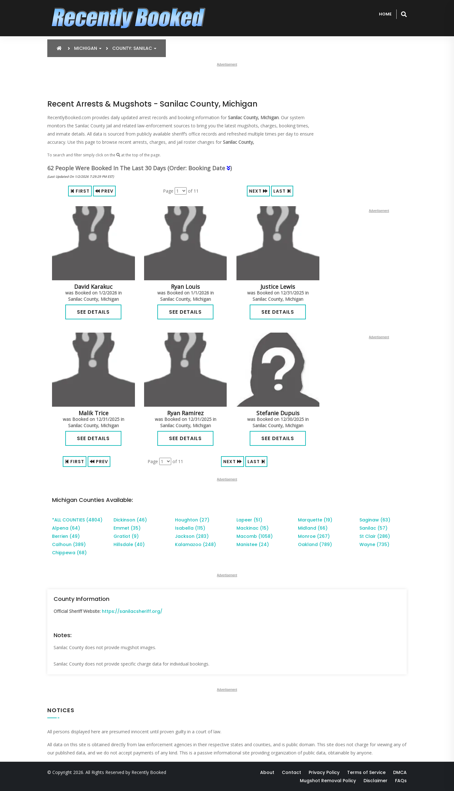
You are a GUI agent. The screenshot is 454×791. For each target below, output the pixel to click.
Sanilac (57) (373, 528)
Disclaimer (375, 780)
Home (385, 14)
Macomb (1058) (254, 536)
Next (258, 191)
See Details (93, 312)
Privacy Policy (324, 772)
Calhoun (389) (69, 544)
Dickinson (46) (130, 520)
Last (282, 191)
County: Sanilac (134, 48)
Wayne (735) (374, 544)
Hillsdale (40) (129, 544)
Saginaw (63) (374, 520)
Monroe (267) (314, 536)
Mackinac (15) (252, 528)
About (267, 772)
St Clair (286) (374, 536)
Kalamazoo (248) (195, 544)
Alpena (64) (66, 528)
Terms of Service (366, 772)
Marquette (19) (315, 520)
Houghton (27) (192, 520)
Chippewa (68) (69, 553)
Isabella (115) (190, 528)
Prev (104, 191)
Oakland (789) (315, 544)
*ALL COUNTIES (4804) (77, 520)
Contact (291, 772)
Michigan (88, 48)
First (80, 191)
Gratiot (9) (126, 536)
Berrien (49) (66, 536)
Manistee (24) (252, 544)
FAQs (401, 780)
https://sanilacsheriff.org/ (132, 611)
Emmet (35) (127, 528)
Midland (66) (313, 528)
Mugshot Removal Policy (328, 780)
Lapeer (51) (249, 520)
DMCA (400, 772)
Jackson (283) (192, 536)
